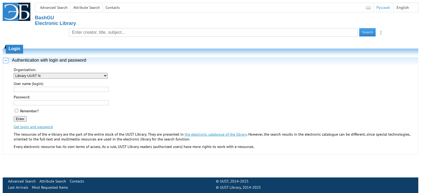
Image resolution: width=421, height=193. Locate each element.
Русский (383, 7)
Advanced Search (54, 7)
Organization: (25, 69)
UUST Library (230, 187)
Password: (22, 97)
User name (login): (28, 83)
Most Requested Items (50, 187)
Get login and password (33, 126)
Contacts (113, 7)
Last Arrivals (18, 187)
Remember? (29, 111)
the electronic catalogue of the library (216, 134)
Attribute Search (86, 7)
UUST (224, 181)
